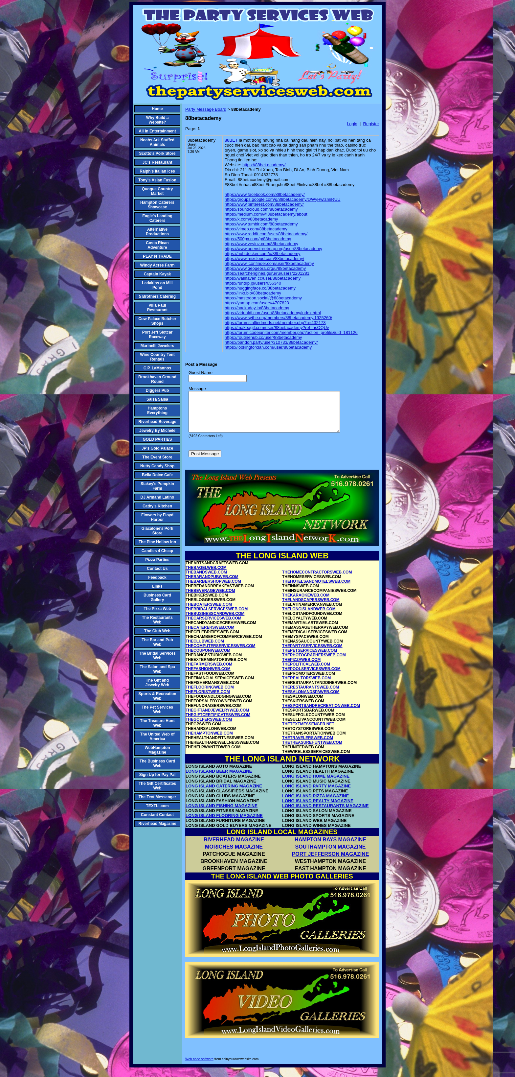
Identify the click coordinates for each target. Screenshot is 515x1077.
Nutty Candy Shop (157, 466)
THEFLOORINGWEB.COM (210, 695)
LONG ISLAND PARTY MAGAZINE (316, 793)
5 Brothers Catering (157, 296)
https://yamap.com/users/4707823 (257, 302)
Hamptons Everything (157, 410)
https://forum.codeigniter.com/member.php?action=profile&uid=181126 (291, 332)
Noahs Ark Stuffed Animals (157, 142)
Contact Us (157, 568)
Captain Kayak (157, 274)
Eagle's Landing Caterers (157, 218)
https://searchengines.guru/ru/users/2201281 (267, 273)
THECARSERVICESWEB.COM (213, 626)
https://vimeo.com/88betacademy (256, 228)
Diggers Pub (157, 390)
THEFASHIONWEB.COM (208, 676)
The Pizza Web (157, 608)
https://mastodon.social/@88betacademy (263, 297)
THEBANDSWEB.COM (206, 580)
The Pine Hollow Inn (157, 542)
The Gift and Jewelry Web (157, 682)
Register (371, 123)
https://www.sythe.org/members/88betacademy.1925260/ (278, 317)
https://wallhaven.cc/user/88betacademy (263, 278)
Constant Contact (157, 814)
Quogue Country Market (157, 191)
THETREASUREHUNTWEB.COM (312, 750)
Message (197, 388)
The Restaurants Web (157, 619)
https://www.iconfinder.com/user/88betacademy (269, 263)
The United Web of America (157, 736)
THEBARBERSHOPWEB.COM (213, 589)
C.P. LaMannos (157, 368)
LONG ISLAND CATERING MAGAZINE (224, 793)
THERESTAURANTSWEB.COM (310, 695)
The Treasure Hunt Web (157, 723)
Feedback (157, 577)
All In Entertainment (157, 131)
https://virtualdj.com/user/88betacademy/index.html (273, 312)
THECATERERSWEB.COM (210, 635)
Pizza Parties (157, 559)
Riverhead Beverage (157, 421)
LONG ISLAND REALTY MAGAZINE (317, 808)
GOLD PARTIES (157, 439)
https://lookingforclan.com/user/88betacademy (268, 347)
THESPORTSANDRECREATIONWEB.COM (321, 713)
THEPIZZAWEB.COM (301, 667)
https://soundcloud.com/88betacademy (261, 209)
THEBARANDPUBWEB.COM (212, 584)
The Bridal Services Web (157, 655)
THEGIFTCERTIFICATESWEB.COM (218, 722)
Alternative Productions (157, 231)
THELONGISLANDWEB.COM (309, 617)
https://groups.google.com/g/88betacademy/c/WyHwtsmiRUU (282, 199)
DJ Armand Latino (157, 497)
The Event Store (157, 457)
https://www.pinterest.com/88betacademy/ (264, 204)
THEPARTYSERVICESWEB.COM (312, 653)
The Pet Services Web (157, 709)
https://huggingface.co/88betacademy (260, 288)
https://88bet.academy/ (264, 164)
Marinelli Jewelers (157, 345)
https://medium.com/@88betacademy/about (266, 214)
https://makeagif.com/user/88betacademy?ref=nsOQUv (277, 327)
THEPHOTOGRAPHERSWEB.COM (314, 663)
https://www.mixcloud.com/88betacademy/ (264, 258)
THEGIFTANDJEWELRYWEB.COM (217, 718)
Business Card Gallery (157, 597)
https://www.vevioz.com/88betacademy (261, 243)
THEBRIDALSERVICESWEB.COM (217, 617)
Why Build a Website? (157, 120)
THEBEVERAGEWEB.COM (210, 598)
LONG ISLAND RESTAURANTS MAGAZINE (325, 813)
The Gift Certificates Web (157, 785)
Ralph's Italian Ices (157, 171)
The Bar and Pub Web (157, 642)
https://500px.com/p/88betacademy (258, 238)
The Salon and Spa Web (157, 669)
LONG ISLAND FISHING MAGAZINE (222, 813)
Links (157, 586)
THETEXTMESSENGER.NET (308, 732)
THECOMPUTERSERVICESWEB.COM (220, 653)
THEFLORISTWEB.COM (208, 699)
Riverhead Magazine (157, 823)
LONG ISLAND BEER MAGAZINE (219, 779)
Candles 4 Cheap (157, 551)
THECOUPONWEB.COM (208, 658)
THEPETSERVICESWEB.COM (309, 658)
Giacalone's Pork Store (157, 530)
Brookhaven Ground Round (157, 379)
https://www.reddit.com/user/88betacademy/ (266, 233)
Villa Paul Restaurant (157, 307)
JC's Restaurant (157, 162)
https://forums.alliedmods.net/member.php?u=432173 (275, 322)
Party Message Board (205, 109)
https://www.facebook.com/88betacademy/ (265, 194)
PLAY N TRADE (157, 256)
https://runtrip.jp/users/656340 (253, 283)
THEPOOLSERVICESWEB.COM (311, 676)
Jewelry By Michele (157, 430)
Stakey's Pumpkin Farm (157, 486)
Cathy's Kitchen (157, 506)
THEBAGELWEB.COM (206, 575)
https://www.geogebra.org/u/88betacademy (265, 268)
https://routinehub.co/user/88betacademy (263, 337)
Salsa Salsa (157, 399)
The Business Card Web (157, 763)
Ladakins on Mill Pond (157, 285)
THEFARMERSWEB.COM (209, 672)
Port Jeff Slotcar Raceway (157, 334)
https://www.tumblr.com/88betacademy (261, 224)
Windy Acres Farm (157, 265)
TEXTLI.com (157, 806)
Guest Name (201, 372)
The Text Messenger (157, 797)
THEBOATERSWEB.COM (209, 612)
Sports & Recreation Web (157, 696)
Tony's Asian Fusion (157, 180)
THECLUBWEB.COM (205, 649)
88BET (231, 140)
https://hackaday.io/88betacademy (257, 307)
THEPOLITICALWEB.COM (306, 672)
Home (157, 108)
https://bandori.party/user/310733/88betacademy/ (271, 342)
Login (352, 123)
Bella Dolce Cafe (157, 475)
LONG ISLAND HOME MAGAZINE (315, 784)
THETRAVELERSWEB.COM (307, 745)
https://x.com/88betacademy (251, 219)
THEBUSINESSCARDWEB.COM (215, 621)
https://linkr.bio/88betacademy (253, 293)
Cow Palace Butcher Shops (157, 321)
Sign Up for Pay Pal (157, 774)
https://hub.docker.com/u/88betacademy (263, 253)
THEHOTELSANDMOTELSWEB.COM (316, 589)
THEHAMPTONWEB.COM (209, 741)
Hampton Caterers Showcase (157, 204)
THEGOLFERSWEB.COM (209, 727)
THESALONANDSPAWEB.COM (310, 699)
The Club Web (157, 631)
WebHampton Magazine (157, 750)
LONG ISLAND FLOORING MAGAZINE (224, 823)
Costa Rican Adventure (157, 245)
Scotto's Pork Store (157, 153)
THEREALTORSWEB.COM (306, 686)
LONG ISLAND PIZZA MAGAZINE (315, 803)
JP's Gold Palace (157, 448)
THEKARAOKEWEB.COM (305, 603)
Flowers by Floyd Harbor (157, 517)
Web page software (199, 1067)
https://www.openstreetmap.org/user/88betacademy (273, 248)
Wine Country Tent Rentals (157, 357)
